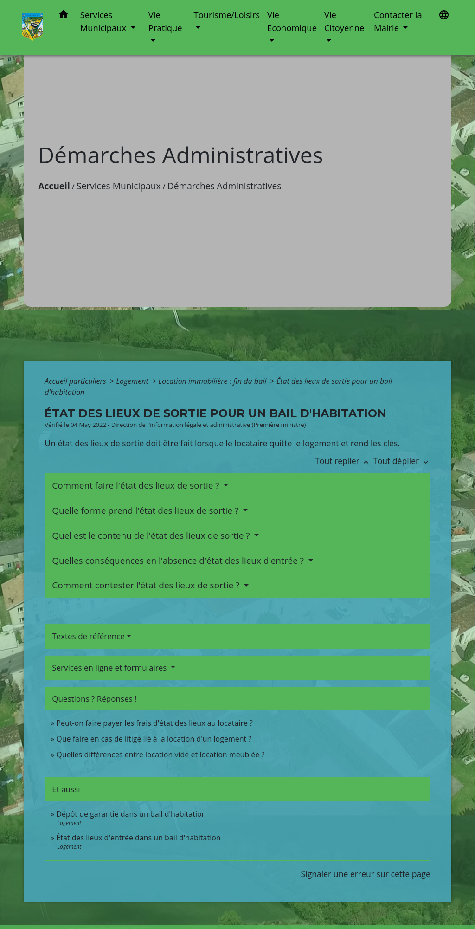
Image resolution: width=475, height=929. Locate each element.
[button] (64, 15)
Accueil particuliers (76, 381)
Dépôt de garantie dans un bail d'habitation (131, 814)
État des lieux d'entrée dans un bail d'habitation (138, 837)
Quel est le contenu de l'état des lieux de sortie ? (152, 535)
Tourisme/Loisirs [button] (227, 14)
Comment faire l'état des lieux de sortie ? (136, 485)
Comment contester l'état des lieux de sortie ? (147, 585)
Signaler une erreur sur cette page (365, 873)
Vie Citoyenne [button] (344, 21)
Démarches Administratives (224, 186)
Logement (133, 381)
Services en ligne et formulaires (110, 667)
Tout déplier (401, 460)
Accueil (54, 186)
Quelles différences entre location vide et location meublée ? (160, 754)
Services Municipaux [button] (104, 21)
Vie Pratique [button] (165, 21)
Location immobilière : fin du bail (213, 381)
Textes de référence (88, 636)
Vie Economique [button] (292, 21)
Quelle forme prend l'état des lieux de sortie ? (146, 510)
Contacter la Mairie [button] (398, 21)
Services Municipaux (119, 186)
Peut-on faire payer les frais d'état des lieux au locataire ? (154, 723)
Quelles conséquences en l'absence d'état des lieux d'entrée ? (179, 561)
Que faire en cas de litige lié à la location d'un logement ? (153, 739)
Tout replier (344, 460)
